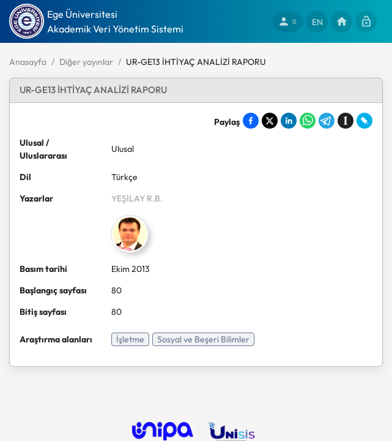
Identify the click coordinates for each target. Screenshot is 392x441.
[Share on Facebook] (251, 121)
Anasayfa (27, 61)
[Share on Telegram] (327, 121)
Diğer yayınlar (86, 61)
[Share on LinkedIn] (289, 121)
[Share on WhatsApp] (308, 121)
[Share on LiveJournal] (364, 121)
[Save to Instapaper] (345, 121)
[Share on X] (270, 121)
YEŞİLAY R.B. (137, 198)
